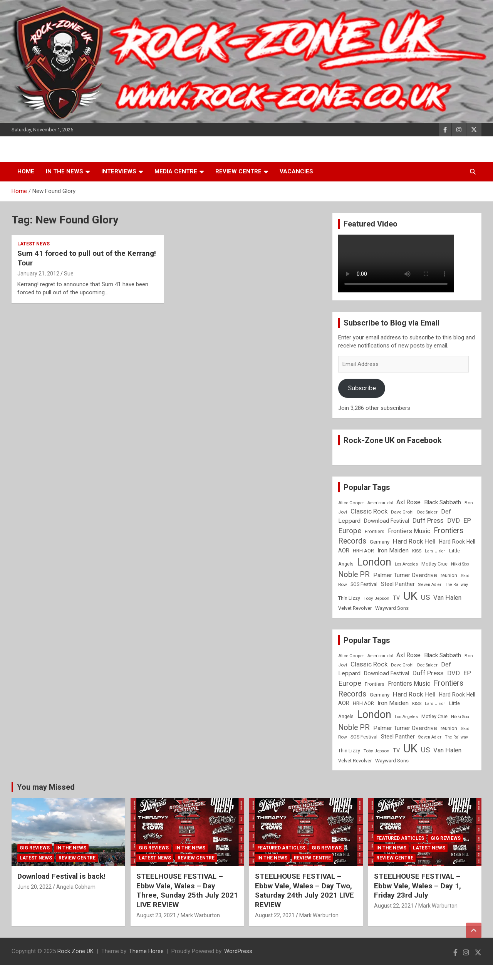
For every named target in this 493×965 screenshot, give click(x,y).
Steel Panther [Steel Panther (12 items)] (398, 584)
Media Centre (175, 171)
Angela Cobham (76, 887)
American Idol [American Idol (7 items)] (380, 502)
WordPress (238, 951)
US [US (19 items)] (425, 597)
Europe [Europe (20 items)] (349, 531)
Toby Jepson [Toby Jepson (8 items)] (376, 598)
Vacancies (296, 171)
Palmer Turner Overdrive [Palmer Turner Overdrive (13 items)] (405, 575)
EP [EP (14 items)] (467, 520)
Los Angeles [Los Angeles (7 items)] (406, 564)
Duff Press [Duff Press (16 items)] (428, 520)
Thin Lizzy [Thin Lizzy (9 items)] (349, 598)
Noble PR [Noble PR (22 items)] (354, 574)
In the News (64, 171)
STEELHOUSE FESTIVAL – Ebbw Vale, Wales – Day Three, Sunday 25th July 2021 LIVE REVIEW (187, 890)
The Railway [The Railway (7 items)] (456, 584)
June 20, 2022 (34, 887)
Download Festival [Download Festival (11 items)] (386, 521)
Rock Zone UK (75, 951)
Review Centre (238, 171)
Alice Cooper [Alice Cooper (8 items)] (351, 502)
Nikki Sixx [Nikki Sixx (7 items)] (460, 564)
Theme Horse (146, 951)
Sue (69, 273)
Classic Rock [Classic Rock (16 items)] (368, 511)
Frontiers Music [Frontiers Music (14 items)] (409, 531)
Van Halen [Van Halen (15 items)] (447, 597)
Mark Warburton (200, 915)
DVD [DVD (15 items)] (453, 520)
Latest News (33, 244)
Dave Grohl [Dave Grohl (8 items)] (402, 512)
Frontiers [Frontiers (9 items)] (374, 531)
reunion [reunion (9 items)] (449, 575)
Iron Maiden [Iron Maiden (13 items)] (393, 550)
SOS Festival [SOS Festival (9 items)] (363, 584)
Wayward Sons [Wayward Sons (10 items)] (392, 608)
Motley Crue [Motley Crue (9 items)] (434, 564)
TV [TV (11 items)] (396, 598)
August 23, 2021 (156, 915)
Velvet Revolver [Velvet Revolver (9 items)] (355, 608)
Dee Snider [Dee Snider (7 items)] (427, 512)
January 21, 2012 (38, 273)
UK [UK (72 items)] (410, 595)
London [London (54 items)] (374, 562)
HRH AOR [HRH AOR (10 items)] (363, 551)
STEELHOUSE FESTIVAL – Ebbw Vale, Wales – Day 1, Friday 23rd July (417, 886)
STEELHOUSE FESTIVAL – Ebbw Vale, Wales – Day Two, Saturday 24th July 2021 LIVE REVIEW (304, 890)
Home (25, 171)
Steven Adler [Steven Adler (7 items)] (429, 584)
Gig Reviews (35, 848)
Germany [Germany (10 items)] (379, 542)
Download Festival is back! (61, 876)
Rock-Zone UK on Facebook (393, 440)
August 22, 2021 (275, 915)
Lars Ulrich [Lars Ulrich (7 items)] (435, 551)
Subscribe (362, 388)
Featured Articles (281, 848)
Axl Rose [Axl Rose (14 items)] (408, 502)
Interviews (118, 171)
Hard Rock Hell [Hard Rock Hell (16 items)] (414, 541)
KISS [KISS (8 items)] (416, 551)
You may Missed (46, 787)
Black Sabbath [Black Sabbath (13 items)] (442, 502)
